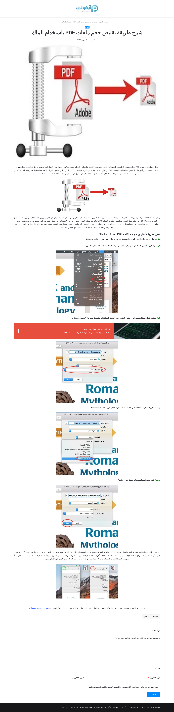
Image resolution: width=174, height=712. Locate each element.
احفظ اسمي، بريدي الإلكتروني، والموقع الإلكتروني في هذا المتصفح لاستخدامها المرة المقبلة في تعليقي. (123, 687)
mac (155, 616)
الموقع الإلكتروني (78, 678)
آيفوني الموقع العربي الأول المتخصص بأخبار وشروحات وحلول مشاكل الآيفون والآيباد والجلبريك (93, 707)
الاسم (157, 668)
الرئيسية (108, 22)
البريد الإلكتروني (154, 678)
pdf (146, 616)
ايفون (101, 22)
